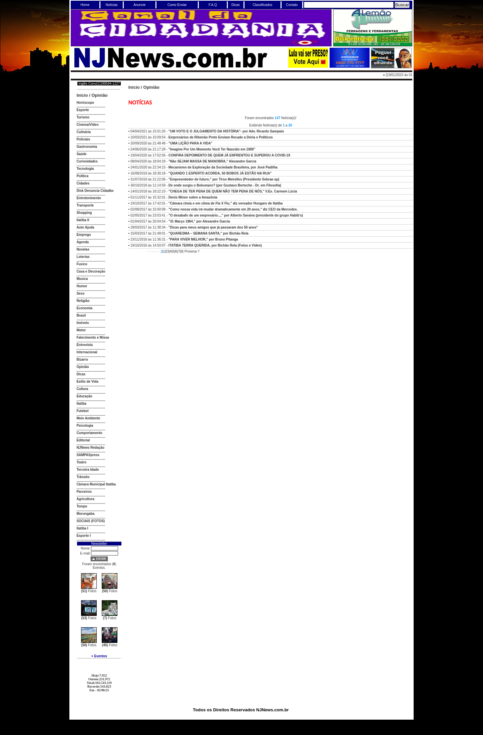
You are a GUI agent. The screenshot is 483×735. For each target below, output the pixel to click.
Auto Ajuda (85, 227)
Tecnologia (85, 168)
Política (82, 176)
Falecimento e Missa (92, 337)
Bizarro (82, 359)
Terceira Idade (87, 469)
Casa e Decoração (90, 271)
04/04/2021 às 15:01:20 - (207, 131)
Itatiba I (82, 528)
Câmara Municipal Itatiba (96, 484)
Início (82, 95)
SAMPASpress (87, 455)
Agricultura (85, 499)
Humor (81, 286)
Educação (84, 396)
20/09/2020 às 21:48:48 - (171, 143)
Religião (82, 301)
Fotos (88, 591)
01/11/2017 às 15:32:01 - (173, 197)
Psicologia (84, 425)
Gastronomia (86, 146)
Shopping (84, 213)
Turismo (82, 117)
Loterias (82, 257)
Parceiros (84, 491)
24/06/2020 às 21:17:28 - (192, 149)
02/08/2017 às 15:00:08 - (214, 209)
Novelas (82, 249)
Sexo (80, 293)
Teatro (81, 462)
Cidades (82, 183)
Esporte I (83, 535)
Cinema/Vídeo (87, 124)
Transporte (85, 205)
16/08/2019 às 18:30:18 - (201, 173)
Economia (84, 308)
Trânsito (82, 477)
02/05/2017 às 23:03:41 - (216, 215)
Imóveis (82, 323)
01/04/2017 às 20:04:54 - (180, 221)
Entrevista (84, 345)
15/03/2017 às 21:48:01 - (189, 233)
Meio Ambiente (88, 418)
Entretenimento (88, 198)
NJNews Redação (90, 447)
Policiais (83, 139)
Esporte (82, 110)
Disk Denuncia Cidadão (94, 191)
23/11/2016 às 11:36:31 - (184, 239)
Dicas (80, 374)
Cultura (82, 389)
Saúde (81, 154)
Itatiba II (82, 220)
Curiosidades (86, 161)
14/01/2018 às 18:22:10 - (213, 191)
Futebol (82, 411)
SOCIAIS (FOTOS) (90, 521)
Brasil (81, 315)
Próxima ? (191, 251)
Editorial (83, 440)
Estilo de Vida (87, 381)
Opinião (99, 95)
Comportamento (89, 433)
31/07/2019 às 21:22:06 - (204, 179)
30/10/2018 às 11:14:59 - (205, 185)
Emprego (83, 235)
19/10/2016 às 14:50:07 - (196, 245)
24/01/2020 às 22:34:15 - (204, 167)
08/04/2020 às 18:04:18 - (193, 161)
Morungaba (85, 513)
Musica (82, 279)
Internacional (86, 352)
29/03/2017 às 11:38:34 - (194, 227)
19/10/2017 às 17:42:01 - (206, 203)
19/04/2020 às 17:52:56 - (210, 155)
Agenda (82, 242)
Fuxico (81, 264)
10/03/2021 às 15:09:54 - (201, 137)
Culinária (83, 132)
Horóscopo (85, 102)
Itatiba (81, 403)
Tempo (81, 506)
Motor (81, 330)
